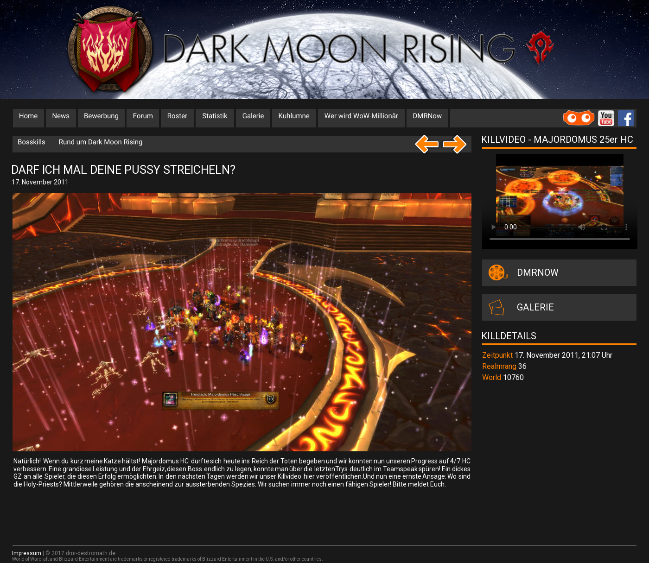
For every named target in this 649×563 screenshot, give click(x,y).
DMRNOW (538, 272)
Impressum (26, 553)
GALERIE (535, 307)
